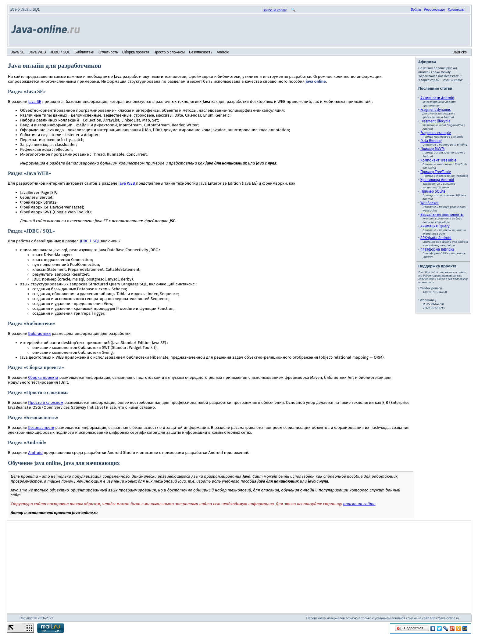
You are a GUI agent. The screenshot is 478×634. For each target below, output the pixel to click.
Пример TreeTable (435, 172)
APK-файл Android (435, 238)
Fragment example (435, 133)
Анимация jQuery (435, 226)
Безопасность (200, 52)
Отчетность (108, 52)
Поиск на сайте (274, 10)
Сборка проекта (135, 52)
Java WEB (37, 52)
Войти (416, 9)
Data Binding (431, 141)
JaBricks (460, 52)
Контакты (456, 9)
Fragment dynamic (435, 109)
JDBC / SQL (60, 52)
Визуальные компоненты (442, 214)
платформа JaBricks (437, 249)
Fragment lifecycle (435, 121)
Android (223, 52)
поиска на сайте (359, 504)
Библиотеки (84, 52)
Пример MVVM (432, 149)
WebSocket (429, 203)
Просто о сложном (169, 52)
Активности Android (437, 98)
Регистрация (434, 9)
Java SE (18, 52)
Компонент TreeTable (438, 160)
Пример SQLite (432, 191)
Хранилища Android (437, 180)
